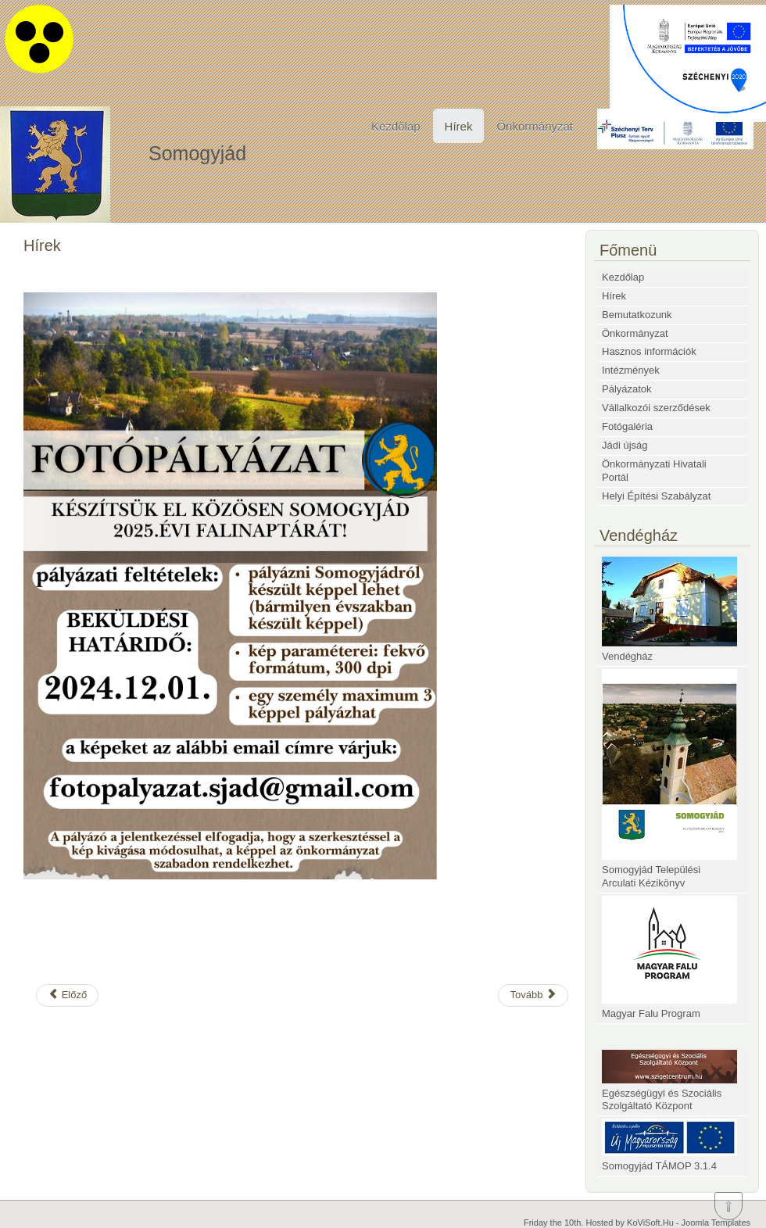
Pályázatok (627, 389)
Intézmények (631, 370)
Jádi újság (625, 445)
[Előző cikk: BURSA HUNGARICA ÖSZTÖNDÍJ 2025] (67, 995)
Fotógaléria (627, 426)
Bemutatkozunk (637, 314)
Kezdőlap (396, 126)
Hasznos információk (649, 351)
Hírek (459, 126)
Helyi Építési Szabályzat (656, 496)
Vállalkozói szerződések (656, 408)
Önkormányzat (534, 126)
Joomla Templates (716, 1222)
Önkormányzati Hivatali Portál (654, 470)
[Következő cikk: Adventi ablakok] (533, 995)
